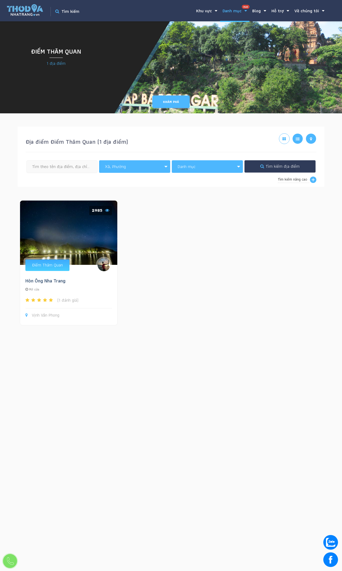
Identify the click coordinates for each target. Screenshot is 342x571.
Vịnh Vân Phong (42, 315)
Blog (259, 10)
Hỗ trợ (280, 10)
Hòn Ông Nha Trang (45, 281)
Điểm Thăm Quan (47, 265)
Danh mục (236, 9)
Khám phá (171, 101)
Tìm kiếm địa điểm (280, 166)
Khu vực (206, 10)
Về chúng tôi (309, 10)
